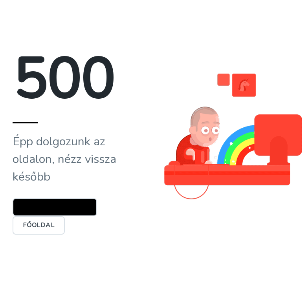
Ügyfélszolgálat (55, 207)
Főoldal (39, 225)
